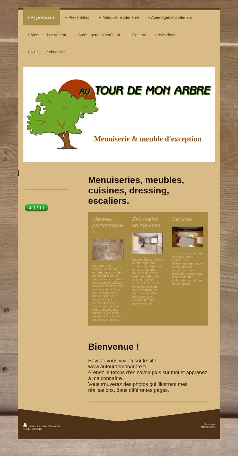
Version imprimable (35, 426)
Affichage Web (208, 427)
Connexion (209, 424)
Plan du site (54, 426)
